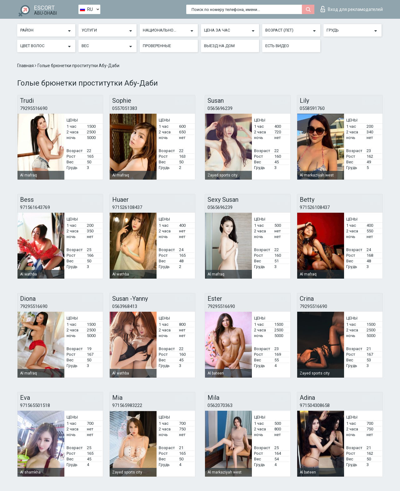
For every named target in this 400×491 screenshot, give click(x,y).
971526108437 (127, 207)
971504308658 (315, 405)
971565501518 (35, 405)
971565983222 (127, 405)
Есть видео (277, 45)
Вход (352, 9)
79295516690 (34, 108)
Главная (26, 65)
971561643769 (35, 207)
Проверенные (157, 45)
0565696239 (220, 108)
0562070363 (220, 405)
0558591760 (312, 108)
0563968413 (124, 306)
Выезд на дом (219, 45)
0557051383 (124, 108)
